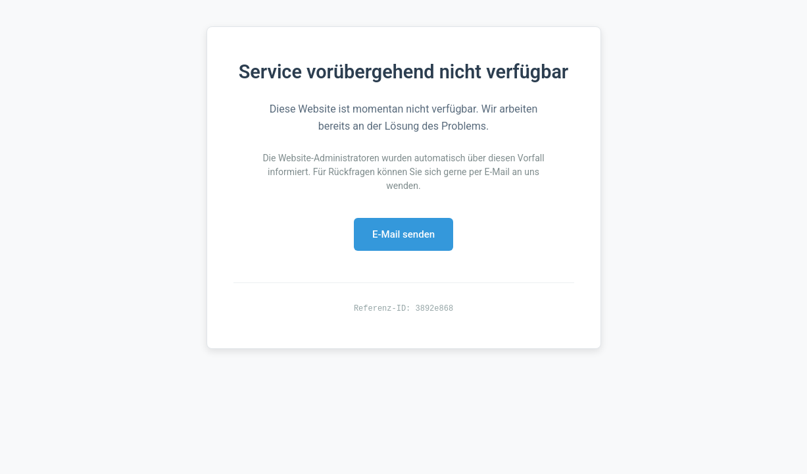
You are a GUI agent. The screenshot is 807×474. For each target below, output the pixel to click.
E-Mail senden (403, 234)
